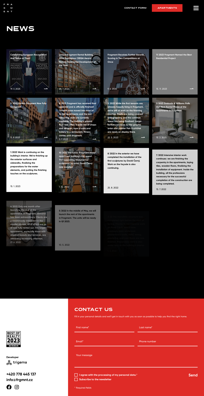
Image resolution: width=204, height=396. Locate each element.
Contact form (135, 8)
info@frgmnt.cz (19, 379)
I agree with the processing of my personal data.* (108, 374)
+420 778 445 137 (21, 374)
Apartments (167, 8)
